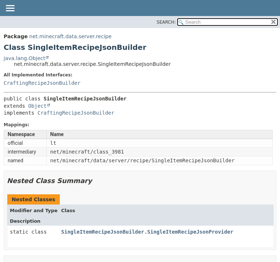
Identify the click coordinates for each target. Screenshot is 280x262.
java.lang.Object (24, 58)
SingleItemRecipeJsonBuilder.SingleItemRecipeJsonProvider (147, 232)
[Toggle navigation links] (10, 9)
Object (37, 106)
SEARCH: (166, 22)
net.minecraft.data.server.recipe (70, 36)
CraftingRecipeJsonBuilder (42, 83)
